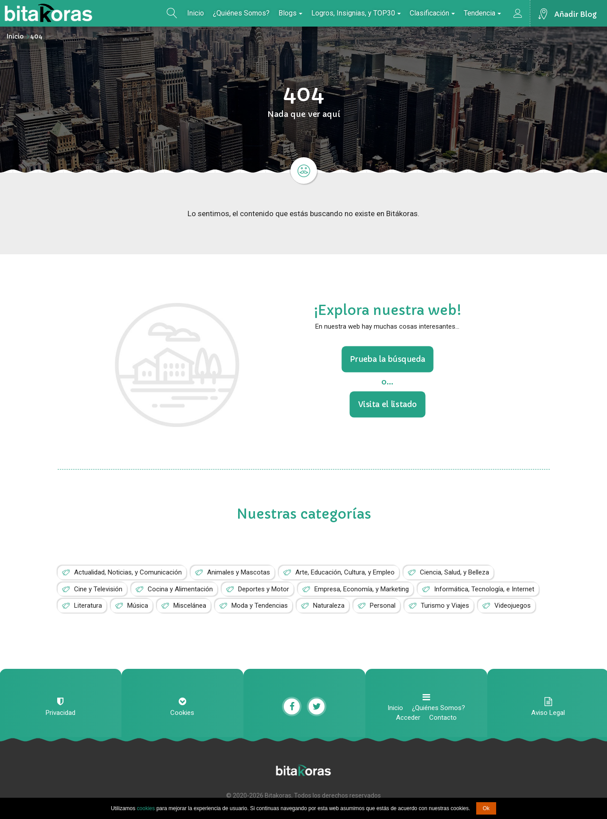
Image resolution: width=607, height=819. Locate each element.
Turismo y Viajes (445, 605)
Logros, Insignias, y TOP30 (356, 13)
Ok (486, 808)
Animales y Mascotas (238, 572)
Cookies (182, 713)
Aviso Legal (548, 713)
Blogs (290, 13)
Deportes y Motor (263, 589)
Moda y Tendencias (259, 605)
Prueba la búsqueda (387, 359)
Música (137, 605)
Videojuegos (512, 605)
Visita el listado (387, 404)
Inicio (195, 13)
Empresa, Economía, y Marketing (361, 589)
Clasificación (432, 13)
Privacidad (60, 713)
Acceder (408, 718)
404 (36, 36)
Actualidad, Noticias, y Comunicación (128, 572)
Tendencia (482, 13)
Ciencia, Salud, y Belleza (454, 572)
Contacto (443, 718)
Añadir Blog (575, 14)
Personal (383, 605)
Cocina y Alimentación (180, 589)
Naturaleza (329, 605)
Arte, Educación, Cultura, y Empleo (345, 572)
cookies (146, 808)
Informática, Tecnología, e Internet (484, 589)
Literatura (88, 605)
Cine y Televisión (98, 589)
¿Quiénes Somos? (241, 13)
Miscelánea (189, 605)
